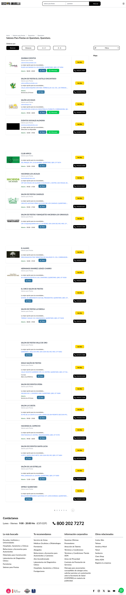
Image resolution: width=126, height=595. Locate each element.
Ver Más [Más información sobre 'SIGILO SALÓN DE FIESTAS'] (79, 367)
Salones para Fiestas (11, 567)
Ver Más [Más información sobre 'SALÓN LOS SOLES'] (79, 104)
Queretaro (31, 35)
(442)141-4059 (79, 70)
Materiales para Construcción (14, 555)
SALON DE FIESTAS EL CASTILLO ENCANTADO (38, 79)
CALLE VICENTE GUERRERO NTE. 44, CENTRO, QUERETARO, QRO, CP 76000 (45, 372)
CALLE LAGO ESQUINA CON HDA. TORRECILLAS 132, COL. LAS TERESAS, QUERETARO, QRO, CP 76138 (45, 88)
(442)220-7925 (79, 417)
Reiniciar (13, 48)
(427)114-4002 (79, 458)
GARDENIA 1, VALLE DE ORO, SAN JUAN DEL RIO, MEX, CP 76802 (41, 352)
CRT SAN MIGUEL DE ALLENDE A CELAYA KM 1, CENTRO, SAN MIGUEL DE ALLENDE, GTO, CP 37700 (45, 183)
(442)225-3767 (79, 112)
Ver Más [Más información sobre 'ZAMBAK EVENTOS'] (79, 62)
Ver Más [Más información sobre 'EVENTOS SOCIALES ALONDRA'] (79, 124)
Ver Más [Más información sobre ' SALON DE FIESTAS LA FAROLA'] (79, 313)
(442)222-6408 (79, 165)
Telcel (97, 550)
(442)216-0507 (79, 478)
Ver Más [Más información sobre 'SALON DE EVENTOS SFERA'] (79, 388)
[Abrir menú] (124, 3)
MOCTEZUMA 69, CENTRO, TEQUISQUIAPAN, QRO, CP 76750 (40, 435)
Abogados (38, 550)
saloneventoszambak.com (28, 62)
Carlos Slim (99, 540)
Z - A (59, 48)
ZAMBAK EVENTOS (28, 58)
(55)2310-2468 (79, 376)
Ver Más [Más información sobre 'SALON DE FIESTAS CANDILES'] (79, 198)
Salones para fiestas (19, 35)
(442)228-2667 (79, 206)
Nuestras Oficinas (71, 540)
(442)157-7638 (79, 397)
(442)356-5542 (79, 92)
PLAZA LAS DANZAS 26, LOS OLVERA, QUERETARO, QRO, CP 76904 (42, 67)
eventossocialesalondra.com (29, 125)
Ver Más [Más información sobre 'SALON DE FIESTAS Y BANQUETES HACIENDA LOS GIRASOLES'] (79, 218)
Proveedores (69, 543)
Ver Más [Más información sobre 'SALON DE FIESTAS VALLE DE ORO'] (79, 346)
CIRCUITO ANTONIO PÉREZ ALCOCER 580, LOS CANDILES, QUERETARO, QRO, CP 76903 (45, 203)
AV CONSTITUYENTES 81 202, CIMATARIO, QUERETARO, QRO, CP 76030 (43, 277)
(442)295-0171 (79, 260)
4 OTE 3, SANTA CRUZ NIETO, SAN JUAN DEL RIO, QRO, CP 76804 (41, 455)
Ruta (42, 70)
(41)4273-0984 (79, 438)
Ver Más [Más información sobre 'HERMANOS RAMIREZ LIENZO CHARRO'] (79, 272)
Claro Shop (99, 556)
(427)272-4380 (79, 355)
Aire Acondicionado (41, 559)
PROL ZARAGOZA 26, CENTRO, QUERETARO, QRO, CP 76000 (40, 475)
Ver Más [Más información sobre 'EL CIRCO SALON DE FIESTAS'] (79, 292)
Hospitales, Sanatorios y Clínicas (15, 546)
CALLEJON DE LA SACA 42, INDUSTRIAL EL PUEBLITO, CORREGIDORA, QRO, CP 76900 (45, 109)
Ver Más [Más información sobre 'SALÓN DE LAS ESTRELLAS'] (79, 470)
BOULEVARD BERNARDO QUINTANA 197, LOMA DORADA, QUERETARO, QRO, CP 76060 (45, 496)
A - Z (43, 48)
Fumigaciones (39, 571)
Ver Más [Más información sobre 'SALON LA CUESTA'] (79, 409)
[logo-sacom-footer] (21, 590)
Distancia (28, 48)
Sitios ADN (99, 559)
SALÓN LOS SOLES (28, 100)
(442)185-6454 (79, 301)
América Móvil (101, 546)
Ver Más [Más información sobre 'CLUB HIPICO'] (79, 157)
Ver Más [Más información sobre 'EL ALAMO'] (79, 252)
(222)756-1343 (79, 321)
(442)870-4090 (79, 132)
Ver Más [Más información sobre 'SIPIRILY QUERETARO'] (79, 491)
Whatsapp (53, 70)
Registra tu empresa (103, 563)
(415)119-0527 (79, 186)
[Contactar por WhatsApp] (121, 590)
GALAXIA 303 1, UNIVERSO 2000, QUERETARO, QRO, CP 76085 (41, 393)
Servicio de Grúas (41, 540)
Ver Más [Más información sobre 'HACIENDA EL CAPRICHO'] (79, 430)
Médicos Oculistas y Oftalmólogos (47, 543)
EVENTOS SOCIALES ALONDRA (33, 121)
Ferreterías (7, 564)
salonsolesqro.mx (26, 104)
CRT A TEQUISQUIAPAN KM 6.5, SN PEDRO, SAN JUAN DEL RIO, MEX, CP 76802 (45, 223)
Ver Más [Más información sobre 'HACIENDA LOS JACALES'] (79, 178)
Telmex (98, 543)
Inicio (8, 35)
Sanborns (99, 553)
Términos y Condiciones (73, 550)
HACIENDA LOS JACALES (30, 174)
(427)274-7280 (79, 227)
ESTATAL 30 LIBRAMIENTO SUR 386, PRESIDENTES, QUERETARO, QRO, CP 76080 (45, 298)
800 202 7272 (70, 523)
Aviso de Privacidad (72, 559)
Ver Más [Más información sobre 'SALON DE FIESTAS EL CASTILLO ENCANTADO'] (79, 83)
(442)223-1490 (79, 499)
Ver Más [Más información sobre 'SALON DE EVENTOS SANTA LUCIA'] (79, 450)
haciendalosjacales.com (28, 178)
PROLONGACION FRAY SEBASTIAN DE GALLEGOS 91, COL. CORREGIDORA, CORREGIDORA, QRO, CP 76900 (45, 257)
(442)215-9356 (79, 280)
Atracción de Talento (72, 546)
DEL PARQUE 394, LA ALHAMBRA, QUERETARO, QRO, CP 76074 (41, 162)
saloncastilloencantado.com (29, 83)
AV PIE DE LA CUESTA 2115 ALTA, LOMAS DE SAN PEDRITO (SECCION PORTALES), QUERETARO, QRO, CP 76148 (45, 414)
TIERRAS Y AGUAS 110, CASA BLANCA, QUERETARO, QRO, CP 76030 (42, 318)
